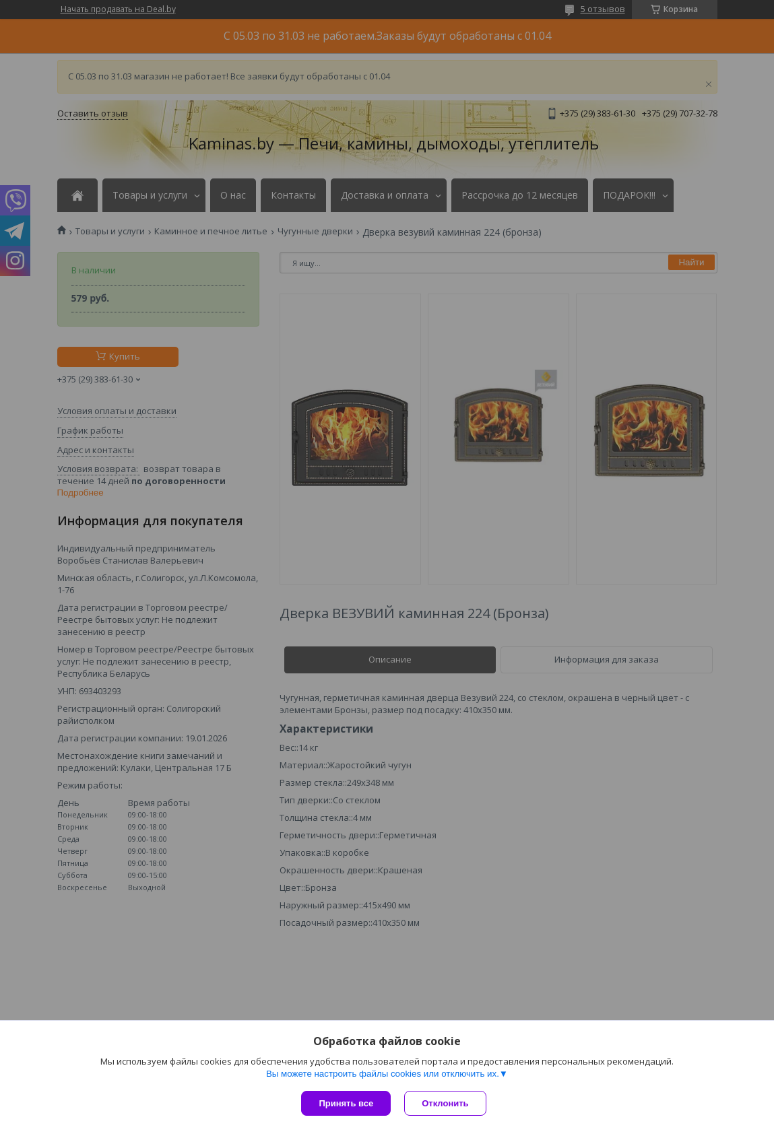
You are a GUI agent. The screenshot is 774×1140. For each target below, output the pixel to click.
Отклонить (445, 1103)
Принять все (346, 1103)
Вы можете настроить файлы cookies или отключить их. (382, 1074)
